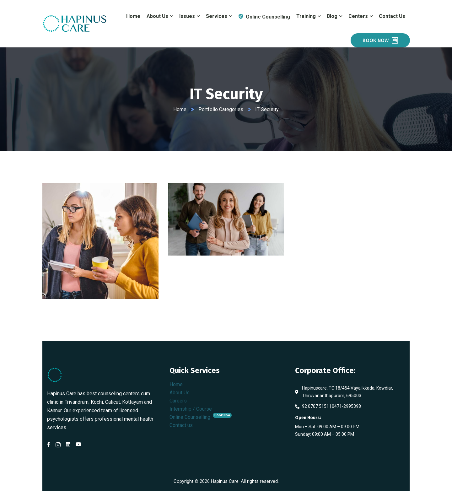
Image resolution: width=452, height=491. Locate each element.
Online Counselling (201, 417)
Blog (332, 16)
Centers (358, 16)
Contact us (181, 425)
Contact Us (392, 16)
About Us (180, 393)
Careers (178, 401)
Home (179, 109)
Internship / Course (191, 409)
